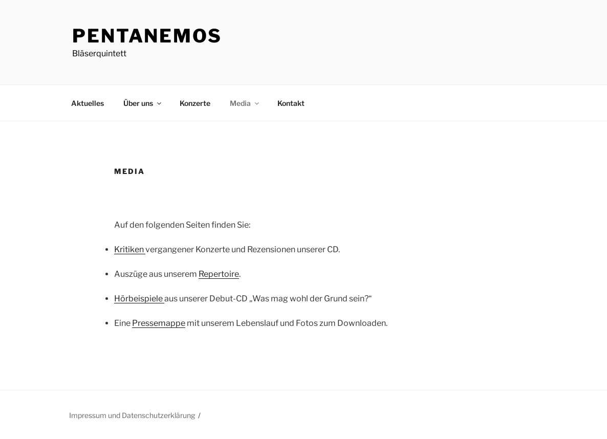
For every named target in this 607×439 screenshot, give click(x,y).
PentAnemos (147, 36)
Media (245, 103)
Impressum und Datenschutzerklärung (132, 415)
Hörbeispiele (139, 298)
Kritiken (129, 249)
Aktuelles (87, 103)
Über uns (143, 103)
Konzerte (195, 103)
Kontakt (291, 103)
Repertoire (219, 274)
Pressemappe (158, 323)
